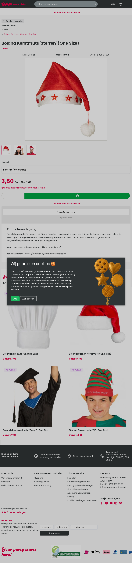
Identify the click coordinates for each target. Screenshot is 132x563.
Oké (15, 298)
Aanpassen (28, 298)
